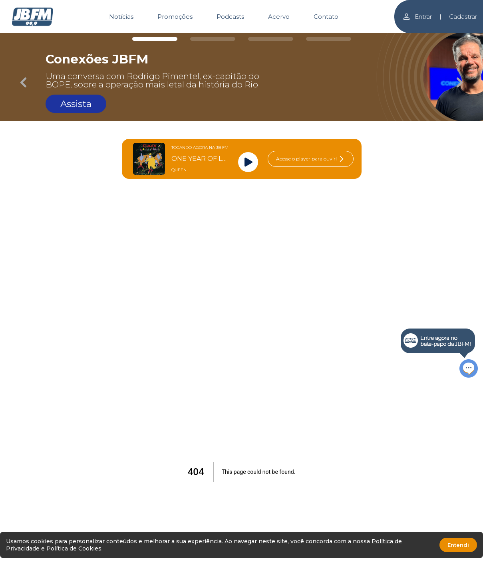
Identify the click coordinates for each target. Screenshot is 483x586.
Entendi (458, 545)
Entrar (417, 16)
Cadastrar (463, 17)
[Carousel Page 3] (270, 39)
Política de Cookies (73, 548)
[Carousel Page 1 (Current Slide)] (154, 39)
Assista (75, 103)
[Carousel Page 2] (212, 39)
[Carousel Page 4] (328, 39)
